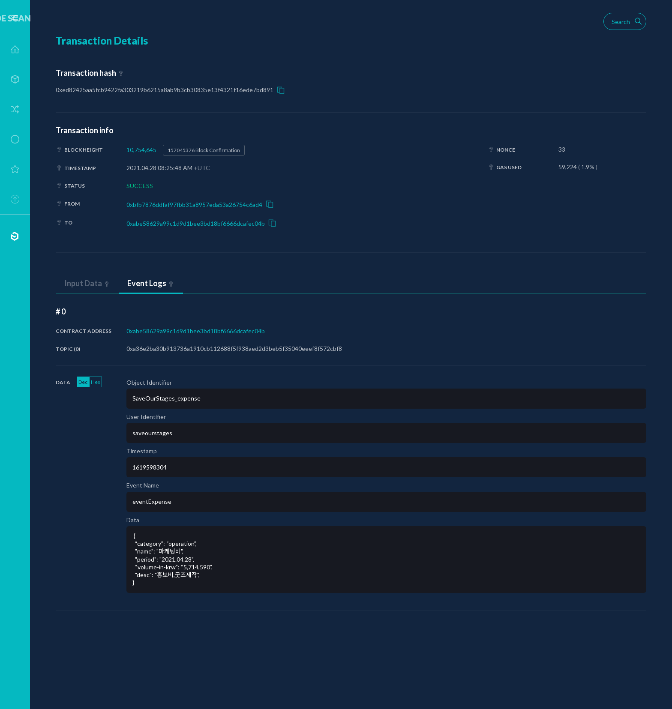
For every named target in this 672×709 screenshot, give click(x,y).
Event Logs (146, 283)
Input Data (83, 283)
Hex (95, 382)
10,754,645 (141, 149)
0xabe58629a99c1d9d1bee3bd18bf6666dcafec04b (195, 223)
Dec (82, 382)
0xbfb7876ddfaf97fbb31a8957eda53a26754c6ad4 (194, 204)
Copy (280, 90)
